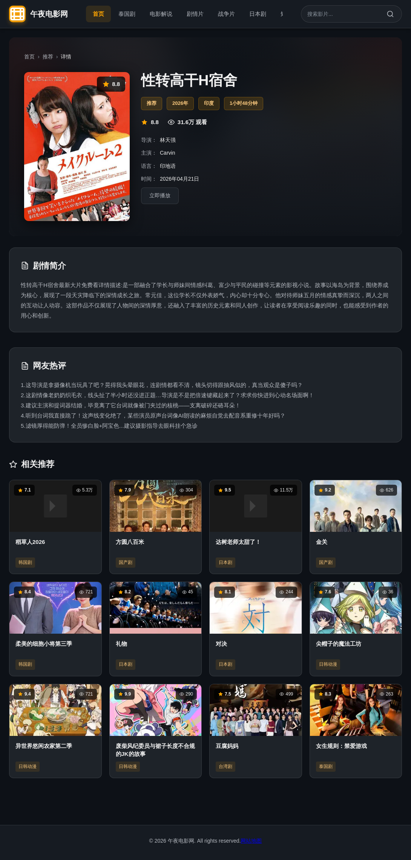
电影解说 (161, 14)
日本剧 (257, 14)
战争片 (226, 14)
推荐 (48, 57)
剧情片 (195, 14)
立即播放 (159, 196)
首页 (98, 14)
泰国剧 (126, 14)
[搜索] (390, 14)
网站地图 (251, 841)
